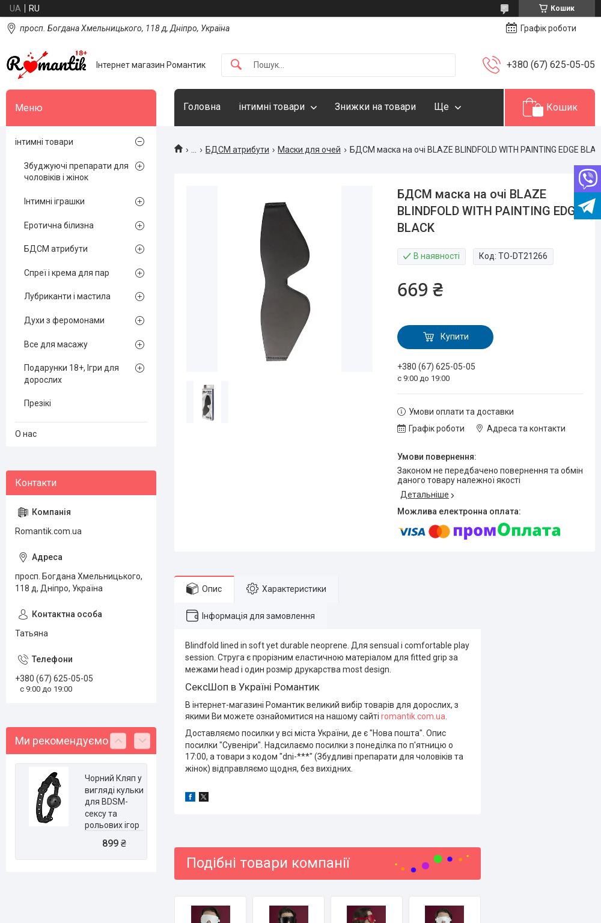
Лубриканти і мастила (67, 296)
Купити (455, 336)
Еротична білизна (59, 225)
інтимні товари (272, 106)
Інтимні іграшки (54, 201)
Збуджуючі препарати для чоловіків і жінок (76, 172)
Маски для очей (309, 149)
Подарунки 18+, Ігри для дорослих (71, 374)
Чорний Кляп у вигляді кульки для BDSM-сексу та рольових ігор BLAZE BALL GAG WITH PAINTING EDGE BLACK (114, 825)
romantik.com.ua (413, 716)
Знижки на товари (375, 106)
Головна (202, 106)
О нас (26, 434)
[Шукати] (236, 65)
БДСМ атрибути (237, 149)
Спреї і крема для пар (66, 273)
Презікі (37, 403)
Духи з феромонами (64, 320)
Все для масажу (56, 344)
